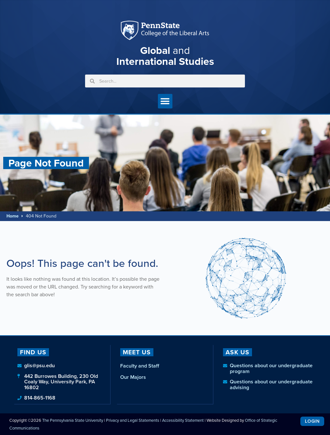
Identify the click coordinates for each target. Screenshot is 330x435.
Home (12, 216)
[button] (165, 101)
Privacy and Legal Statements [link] (132, 420)
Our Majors (133, 377)
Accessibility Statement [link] (183, 420)
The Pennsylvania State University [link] (72, 420)
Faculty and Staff (139, 365)
